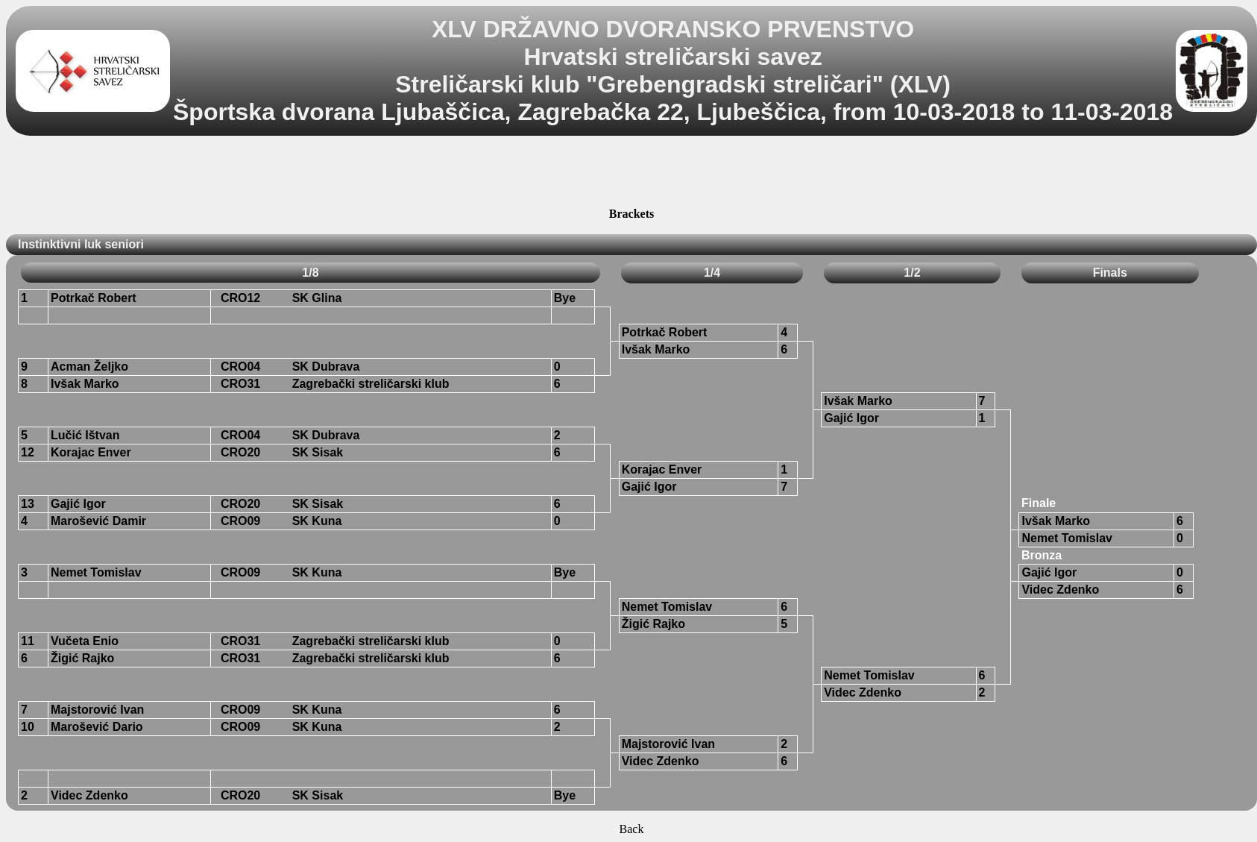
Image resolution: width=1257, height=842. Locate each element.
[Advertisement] (631, 173)
